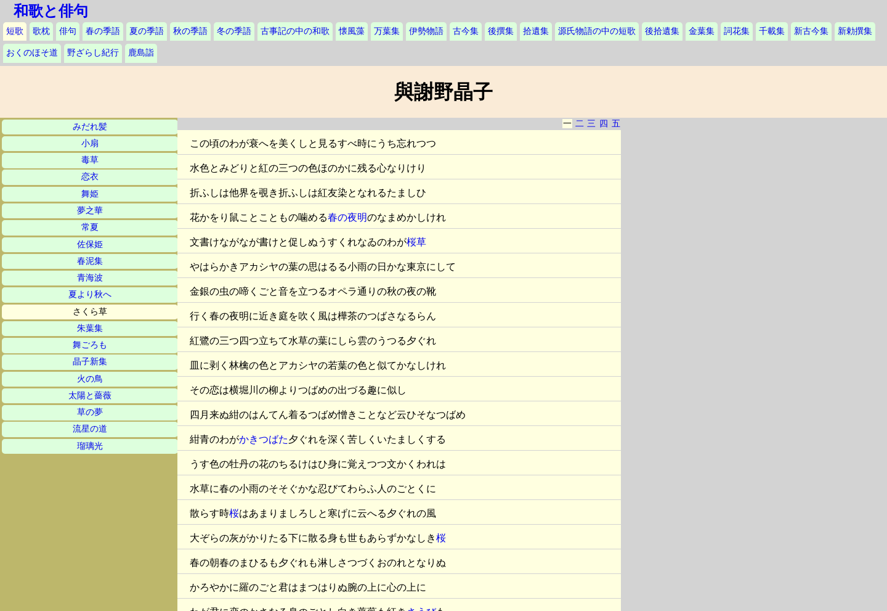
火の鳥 (90, 378)
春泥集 (90, 261)
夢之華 (90, 210)
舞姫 (90, 194)
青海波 (90, 277)
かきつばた (263, 439)
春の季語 (103, 31)
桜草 (416, 242)
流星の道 (90, 428)
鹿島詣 (141, 52)
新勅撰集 (855, 31)
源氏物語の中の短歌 (597, 31)
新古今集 (811, 31)
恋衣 (90, 176)
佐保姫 (90, 244)
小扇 (90, 143)
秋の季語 (190, 31)
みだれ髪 (90, 126)
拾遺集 (536, 31)
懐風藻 (352, 31)
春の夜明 (347, 217)
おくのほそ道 (32, 52)
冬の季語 (234, 31)
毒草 (90, 160)
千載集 (772, 31)
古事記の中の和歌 (295, 31)
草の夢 (90, 412)
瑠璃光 (90, 446)
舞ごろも (90, 345)
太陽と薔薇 (89, 395)
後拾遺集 (662, 31)
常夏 (90, 227)
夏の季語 (146, 31)
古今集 (466, 31)
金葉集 (702, 31)
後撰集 (501, 31)
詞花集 (737, 31)
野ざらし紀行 (93, 52)
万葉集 (387, 31)
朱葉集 (90, 328)
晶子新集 (90, 361)
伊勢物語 (426, 31)
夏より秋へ (89, 294)
